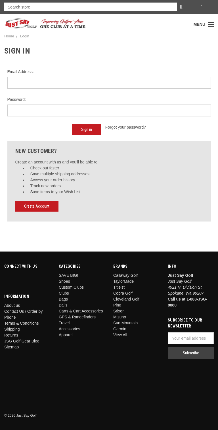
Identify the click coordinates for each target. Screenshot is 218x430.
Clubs (64, 293)
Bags (63, 299)
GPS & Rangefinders (77, 317)
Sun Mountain (125, 323)
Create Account (36, 206)
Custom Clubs (71, 287)
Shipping (12, 329)
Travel (64, 323)
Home (9, 36)
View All (120, 335)
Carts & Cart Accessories (81, 311)
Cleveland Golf (126, 299)
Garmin (119, 329)
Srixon (119, 311)
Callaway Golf (125, 275)
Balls (63, 305)
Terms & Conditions (21, 323)
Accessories (69, 329)
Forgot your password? (125, 127)
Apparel (65, 335)
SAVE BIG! (68, 275)
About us (12, 305)
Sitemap (11, 347)
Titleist (119, 287)
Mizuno (119, 317)
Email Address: (20, 71)
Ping (117, 305)
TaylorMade (123, 281)
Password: (16, 99)
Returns (11, 335)
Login (24, 36)
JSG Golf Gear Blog (21, 341)
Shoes (64, 281)
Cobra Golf (123, 293)
